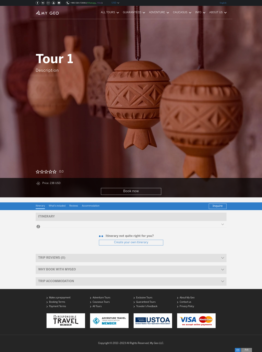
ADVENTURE (157, 12)
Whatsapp (91, 3)
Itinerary (40, 206)
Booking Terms (57, 302)
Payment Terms (57, 306)
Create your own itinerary (131, 242)
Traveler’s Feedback (146, 306)
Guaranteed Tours (146, 302)
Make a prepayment (59, 298)
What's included (57, 206)
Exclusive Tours (144, 298)
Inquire (218, 206)
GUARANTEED (132, 12)
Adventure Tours (101, 298)
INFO (198, 12)
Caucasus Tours (101, 302)
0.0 (61, 171)
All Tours (97, 306)
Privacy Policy (187, 306)
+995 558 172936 (78, 3)
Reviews (73, 206)
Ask (246, 350)
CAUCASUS (180, 12)
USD (114, 3)
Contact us (185, 302)
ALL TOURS (108, 12)
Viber (99, 3)
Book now (131, 191)
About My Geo (187, 298)
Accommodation (90, 206)
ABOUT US (216, 12)
